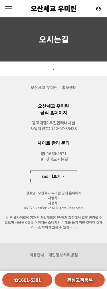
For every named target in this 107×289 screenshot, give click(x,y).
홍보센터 (69, 87)
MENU (8, 8)
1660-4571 (53, 153)
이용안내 (36, 255)
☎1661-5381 (27, 279)
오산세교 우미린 (53, 8)
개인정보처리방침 (63, 255)
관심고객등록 (80, 279)
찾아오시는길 (57, 159)
